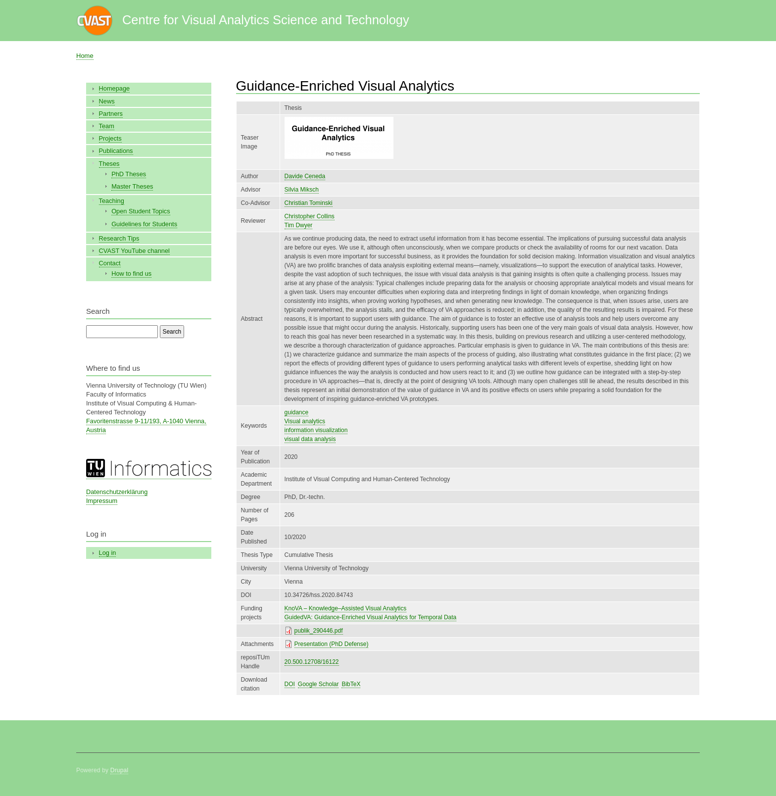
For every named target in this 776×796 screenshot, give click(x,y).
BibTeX (350, 684)
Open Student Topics (140, 211)
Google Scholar (318, 684)
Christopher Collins (310, 216)
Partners (111, 113)
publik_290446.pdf (318, 630)
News (107, 101)
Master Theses (132, 186)
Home (85, 55)
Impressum (101, 500)
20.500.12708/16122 (312, 661)
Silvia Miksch (302, 189)
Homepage (114, 88)
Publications (116, 150)
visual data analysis (310, 439)
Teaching (111, 200)
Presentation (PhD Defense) (331, 644)
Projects (110, 138)
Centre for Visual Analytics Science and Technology (265, 20)
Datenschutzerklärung (116, 492)
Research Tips (119, 238)
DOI (290, 684)
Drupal (119, 770)
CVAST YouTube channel (134, 250)
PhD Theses (128, 174)
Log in (107, 552)
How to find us (131, 273)
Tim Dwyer (299, 225)
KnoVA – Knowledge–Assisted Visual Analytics (346, 608)
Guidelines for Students (144, 224)
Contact (110, 263)
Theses (109, 163)
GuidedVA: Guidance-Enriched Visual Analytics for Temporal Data (371, 617)
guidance (297, 412)
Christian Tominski (309, 202)
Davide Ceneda (305, 176)
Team (106, 126)
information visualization (316, 430)
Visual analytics (305, 421)
